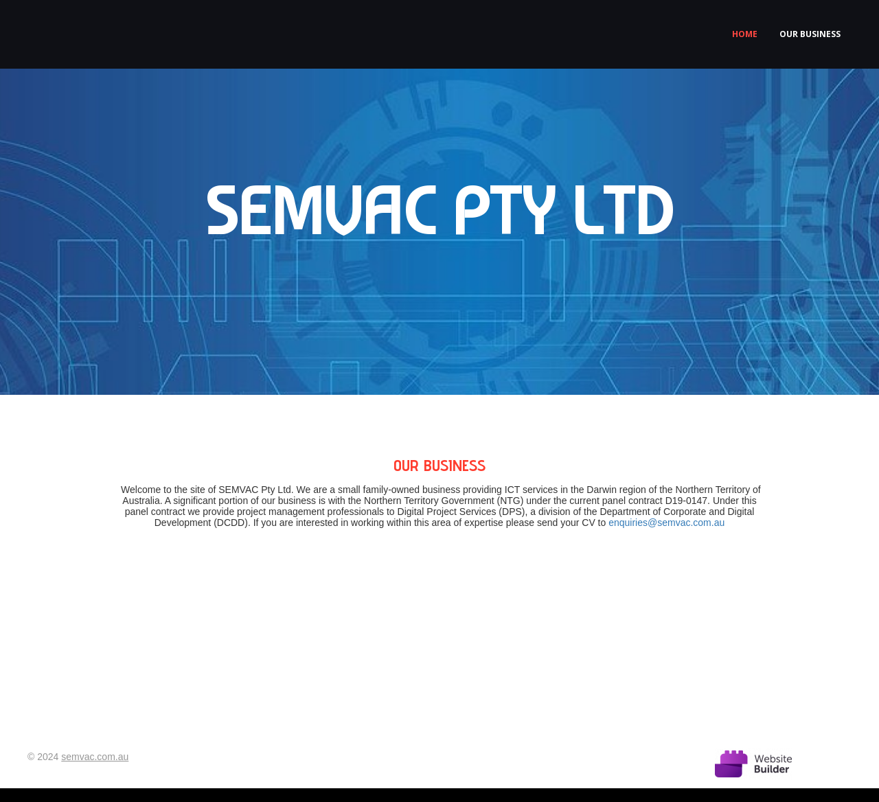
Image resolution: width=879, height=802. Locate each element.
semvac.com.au (94, 756)
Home (744, 34)
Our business (810, 34)
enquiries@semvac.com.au (666, 522)
